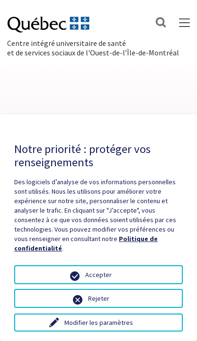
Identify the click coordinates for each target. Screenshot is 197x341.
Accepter (98, 274)
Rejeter (98, 298)
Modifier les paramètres (98, 322)
